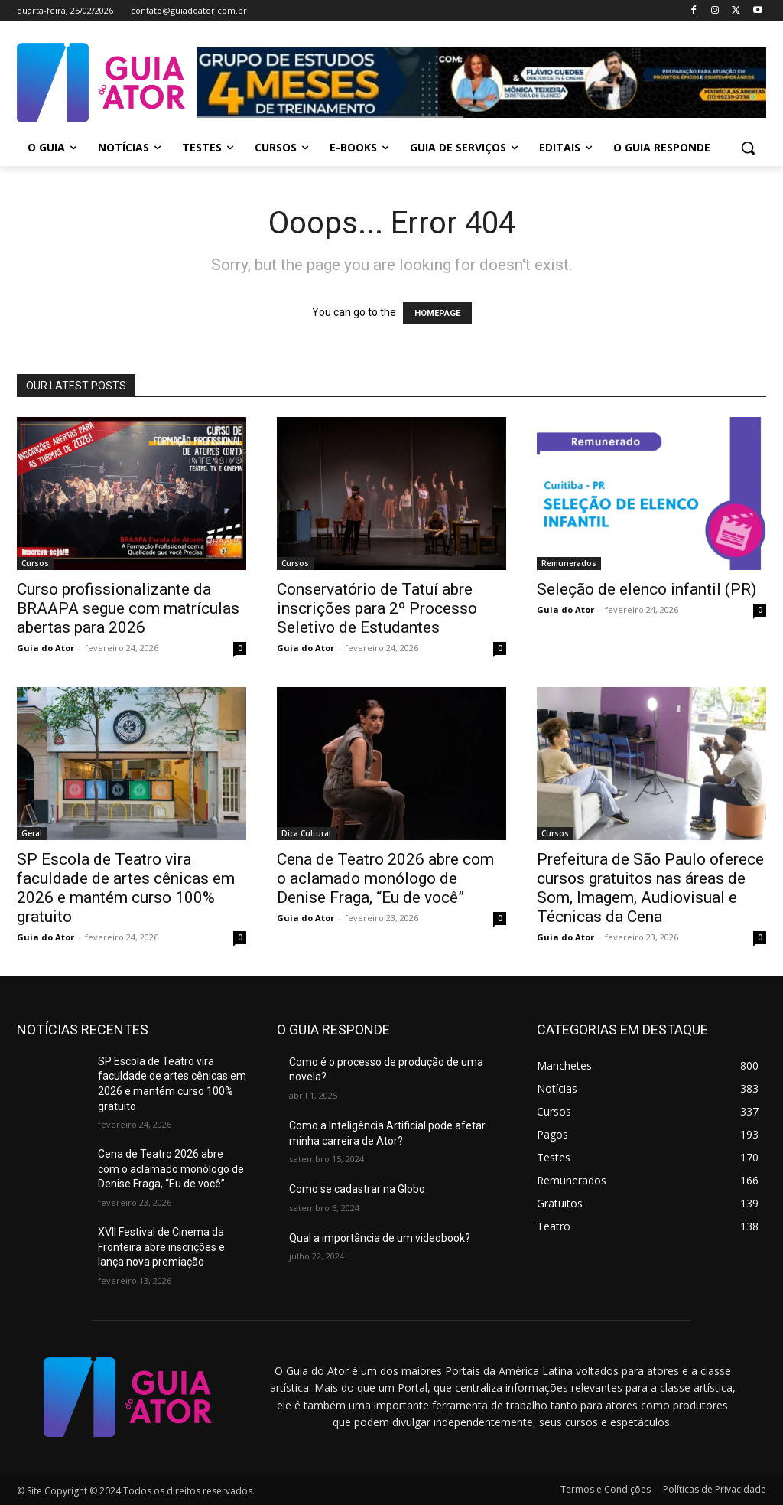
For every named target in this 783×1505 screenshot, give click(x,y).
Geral (31, 833)
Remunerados (568, 563)
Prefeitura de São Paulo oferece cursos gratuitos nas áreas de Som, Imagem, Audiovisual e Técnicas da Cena (650, 888)
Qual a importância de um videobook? (379, 1238)
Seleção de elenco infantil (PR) (646, 589)
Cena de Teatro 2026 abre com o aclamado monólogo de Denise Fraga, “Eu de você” (385, 878)
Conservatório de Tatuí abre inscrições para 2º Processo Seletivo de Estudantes (377, 608)
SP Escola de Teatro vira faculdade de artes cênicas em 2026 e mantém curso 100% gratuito (126, 888)
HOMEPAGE (437, 313)
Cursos (35, 563)
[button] (747, 147)
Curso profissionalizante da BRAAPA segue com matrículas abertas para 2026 (128, 608)
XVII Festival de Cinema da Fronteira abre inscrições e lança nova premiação (161, 1247)
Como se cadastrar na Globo (357, 1189)
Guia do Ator (45, 647)
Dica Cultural (306, 833)
